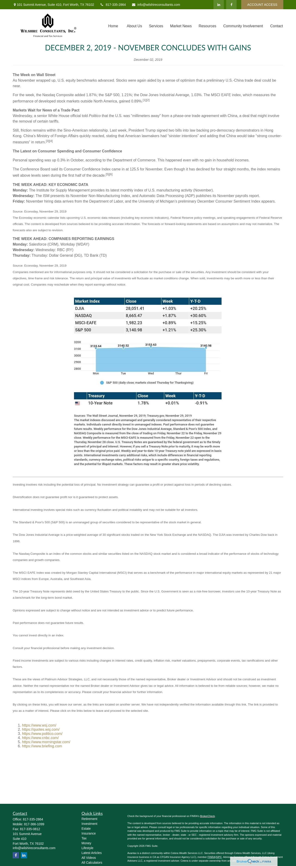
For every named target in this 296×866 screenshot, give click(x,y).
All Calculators (92, 862)
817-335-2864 (113, 4)
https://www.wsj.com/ (39, 725)
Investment (89, 824)
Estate (86, 828)
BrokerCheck (207, 816)
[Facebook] (231, 4)
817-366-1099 (34, 824)
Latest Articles (92, 853)
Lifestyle (87, 848)
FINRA (211, 857)
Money (86, 843)
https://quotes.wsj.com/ (41, 729)
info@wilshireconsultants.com (156, 4)
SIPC (219, 857)
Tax (84, 838)
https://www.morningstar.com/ (46, 742)
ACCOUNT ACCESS (262, 4)
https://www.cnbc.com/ (40, 738)
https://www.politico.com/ (42, 734)
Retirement (89, 819)
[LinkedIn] (218, 4)
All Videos (89, 858)
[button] (113, 26)
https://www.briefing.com (42, 746)
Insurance (89, 833)
